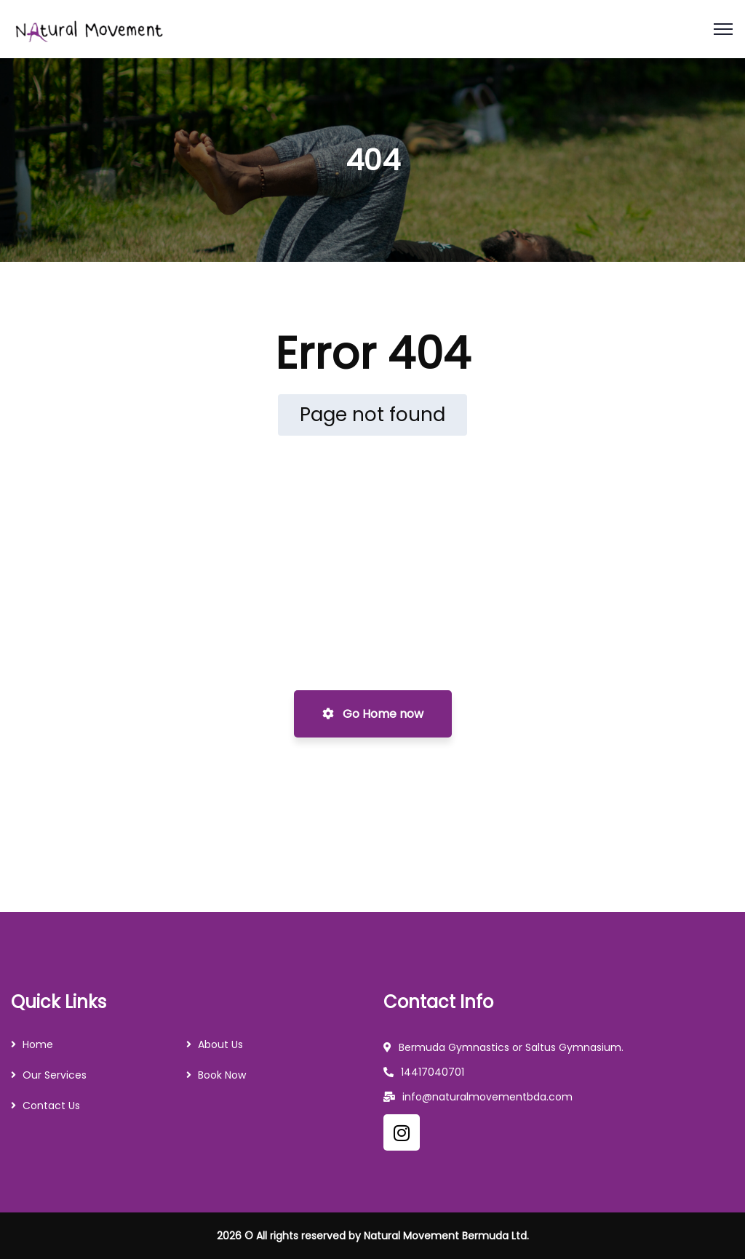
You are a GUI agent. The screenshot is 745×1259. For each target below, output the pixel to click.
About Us (220, 1044)
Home (38, 1044)
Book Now (222, 1075)
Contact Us (51, 1105)
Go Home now (372, 714)
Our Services (55, 1075)
